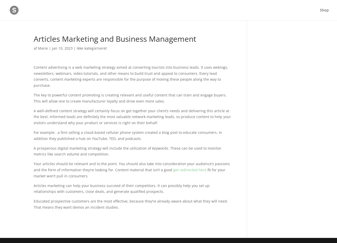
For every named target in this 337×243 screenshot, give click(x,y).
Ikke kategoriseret (92, 48)
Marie (43, 48)
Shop (324, 10)
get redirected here (189, 169)
